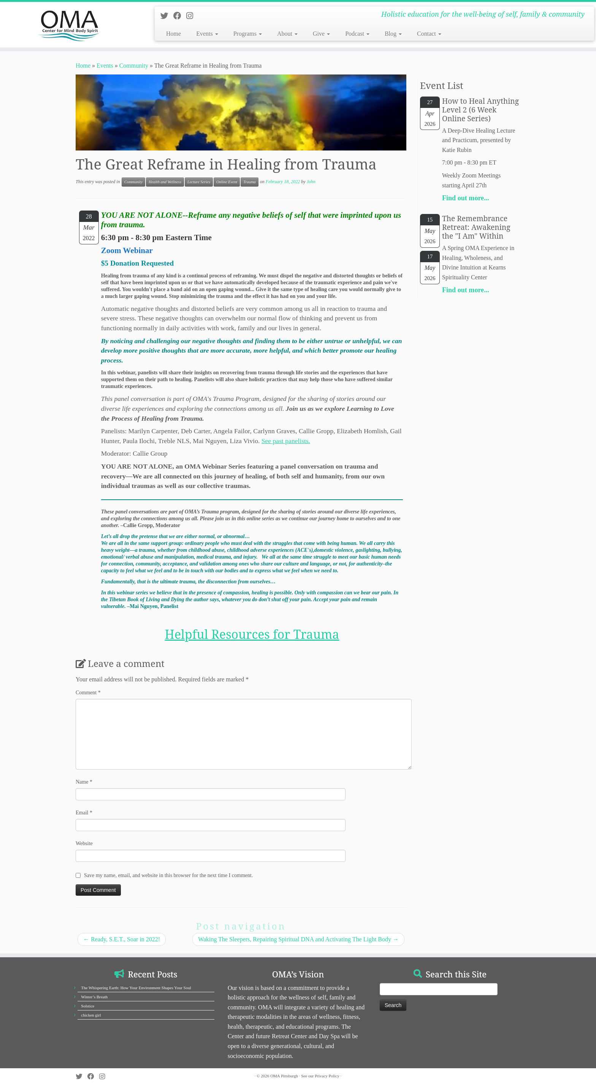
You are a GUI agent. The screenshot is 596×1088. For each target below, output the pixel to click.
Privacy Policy (327, 1076)
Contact (429, 33)
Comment (88, 692)
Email (84, 813)
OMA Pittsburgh (284, 1076)
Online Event (226, 182)
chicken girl (91, 1015)
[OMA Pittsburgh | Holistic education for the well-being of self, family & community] (69, 25)
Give (321, 33)
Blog (393, 33)
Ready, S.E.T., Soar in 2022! (121, 939)
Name (84, 782)
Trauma (249, 182)
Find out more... (465, 198)
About (287, 33)
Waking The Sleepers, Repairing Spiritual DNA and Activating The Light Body (298, 939)
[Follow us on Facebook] (179, 15)
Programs (247, 33)
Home (173, 33)
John (310, 181)
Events (207, 33)
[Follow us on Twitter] (166, 15)
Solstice (87, 1006)
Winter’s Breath (94, 997)
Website (84, 843)
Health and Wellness (165, 182)
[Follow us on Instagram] (192, 15)
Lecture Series (198, 182)
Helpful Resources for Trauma (252, 634)
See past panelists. (286, 441)
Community (133, 65)
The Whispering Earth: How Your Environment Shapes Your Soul (136, 987)
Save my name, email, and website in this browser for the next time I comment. (168, 875)
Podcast (357, 33)
